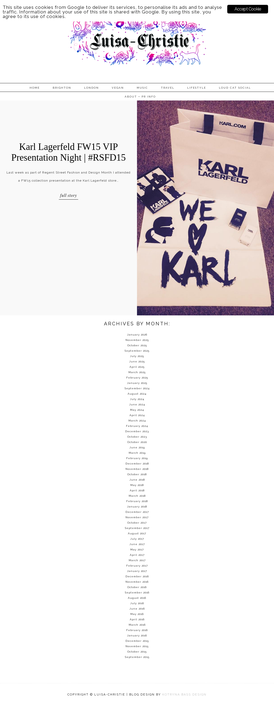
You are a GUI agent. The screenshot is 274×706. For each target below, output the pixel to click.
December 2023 (137, 431)
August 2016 (137, 597)
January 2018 (137, 506)
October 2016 (137, 587)
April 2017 (137, 554)
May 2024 (137, 409)
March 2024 (137, 420)
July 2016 (137, 603)
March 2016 (137, 624)
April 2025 (137, 366)
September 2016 (137, 592)
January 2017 (137, 571)
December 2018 (137, 463)
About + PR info (140, 96)
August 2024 (137, 393)
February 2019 (137, 458)
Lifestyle (196, 87)
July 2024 (137, 399)
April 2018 (137, 490)
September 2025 (137, 350)
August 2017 (137, 533)
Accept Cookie (248, 9)
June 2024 (137, 404)
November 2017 (137, 517)
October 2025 (137, 345)
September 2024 (137, 388)
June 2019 (137, 447)
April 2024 (137, 415)
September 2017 (137, 528)
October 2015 (137, 651)
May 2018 (137, 485)
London (91, 87)
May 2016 (137, 614)
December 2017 (137, 511)
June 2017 (137, 544)
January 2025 (137, 382)
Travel (167, 87)
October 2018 (137, 474)
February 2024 (137, 425)
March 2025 (137, 372)
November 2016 (137, 581)
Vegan (118, 87)
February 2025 (137, 377)
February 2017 (137, 565)
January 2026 (137, 334)
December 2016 (137, 576)
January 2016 (137, 635)
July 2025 (137, 356)
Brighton (62, 87)
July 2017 (137, 538)
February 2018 (137, 501)
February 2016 (137, 630)
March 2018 (137, 495)
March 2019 (137, 452)
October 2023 (137, 436)
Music (142, 87)
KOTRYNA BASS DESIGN (184, 694)
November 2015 (137, 646)
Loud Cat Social (235, 87)
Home (35, 87)
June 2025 (137, 361)
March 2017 (137, 560)
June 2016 (137, 608)
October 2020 (137, 442)
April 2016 (137, 619)
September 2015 (137, 656)
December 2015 (137, 640)
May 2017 (137, 549)
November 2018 (137, 468)
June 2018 (137, 479)
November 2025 (137, 339)
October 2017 (137, 522)
